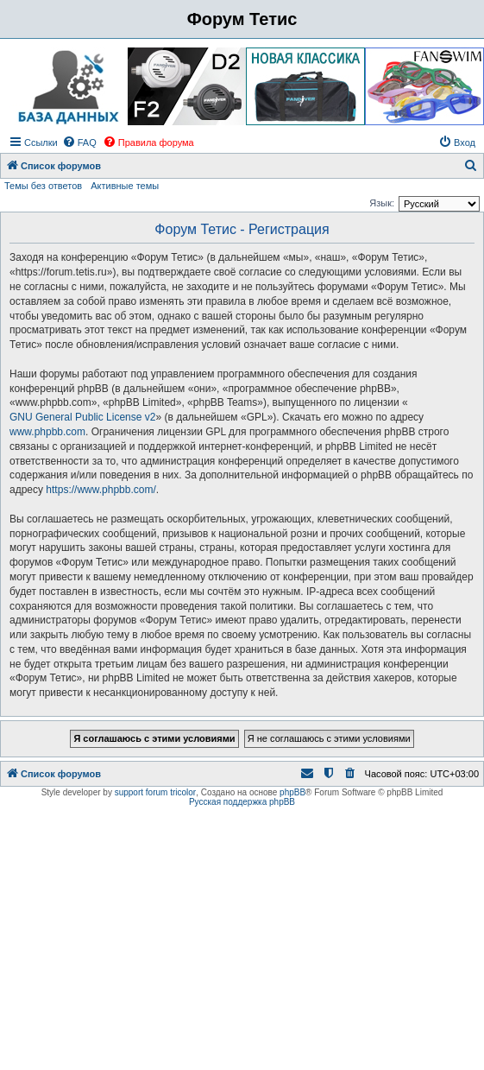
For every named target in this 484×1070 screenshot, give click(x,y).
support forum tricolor (155, 792)
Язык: (381, 203)
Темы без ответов (43, 185)
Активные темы (125, 185)
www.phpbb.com (47, 432)
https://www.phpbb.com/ (100, 490)
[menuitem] (79, 142)
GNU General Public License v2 (82, 417)
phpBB (292, 792)
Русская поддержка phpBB (242, 802)
